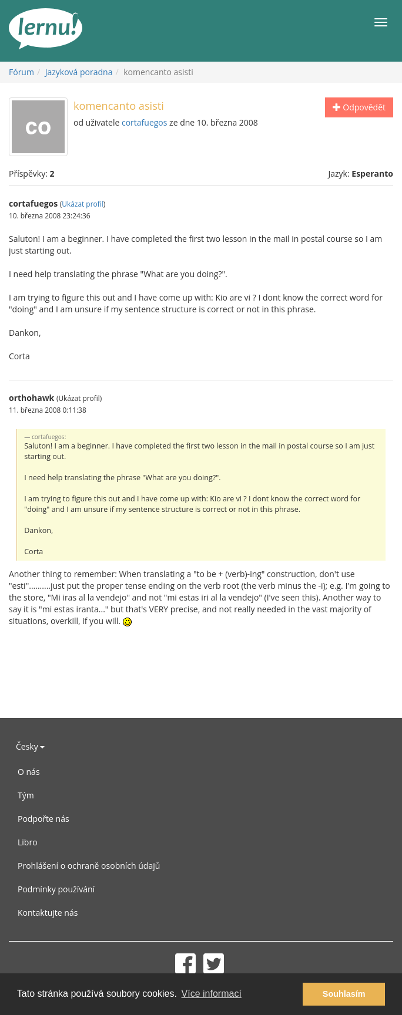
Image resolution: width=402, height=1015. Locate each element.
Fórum (21, 71)
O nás (29, 771)
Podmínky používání (56, 889)
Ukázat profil (82, 203)
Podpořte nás (43, 818)
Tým (26, 795)
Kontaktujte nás (48, 912)
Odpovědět (359, 107)
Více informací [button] (212, 994)
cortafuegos (144, 122)
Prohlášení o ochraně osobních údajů (89, 865)
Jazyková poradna (79, 71)
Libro (28, 842)
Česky (30, 746)
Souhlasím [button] (344, 994)
